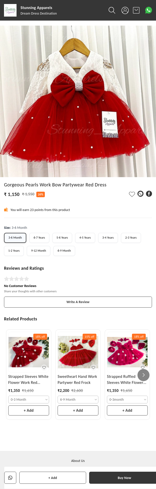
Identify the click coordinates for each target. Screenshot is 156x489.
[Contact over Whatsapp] (148, 10)
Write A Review (78, 302)
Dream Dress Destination (39, 13)
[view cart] (136, 10)
